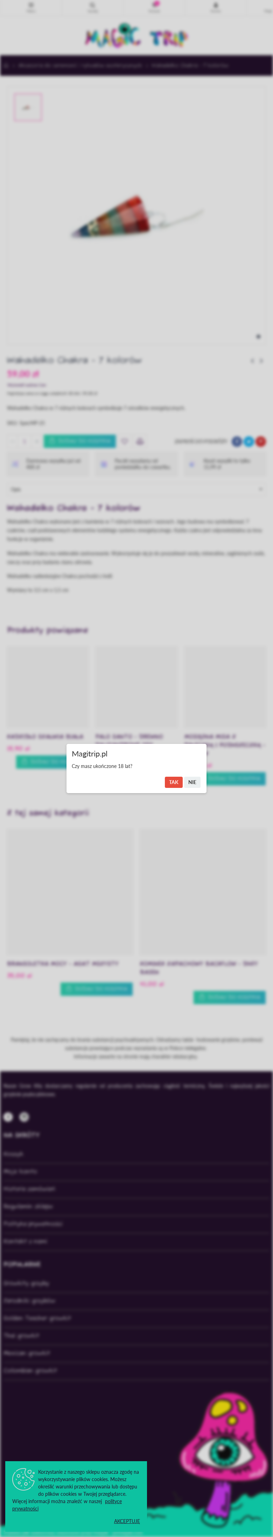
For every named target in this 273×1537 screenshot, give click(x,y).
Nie (192, 782)
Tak (173, 782)
